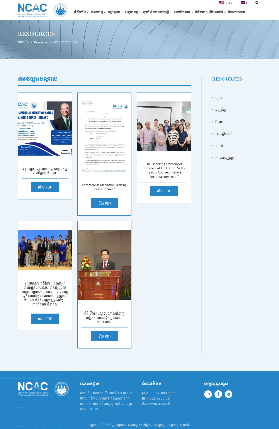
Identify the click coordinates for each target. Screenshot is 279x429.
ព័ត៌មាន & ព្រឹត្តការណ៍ (209, 12)
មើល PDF (45, 187)
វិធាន (218, 122)
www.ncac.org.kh (158, 403)
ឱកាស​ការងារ (236, 12)
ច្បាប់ (218, 98)
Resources (41, 42)
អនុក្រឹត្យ (220, 110)
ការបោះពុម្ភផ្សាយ (226, 158)
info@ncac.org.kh (158, 398)
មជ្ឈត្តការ (114, 12)
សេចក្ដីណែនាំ (224, 134)
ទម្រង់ (219, 146)
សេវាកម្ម (97, 12)
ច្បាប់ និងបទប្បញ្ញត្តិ (156, 12)
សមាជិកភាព (182, 12)
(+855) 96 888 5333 (161, 393)
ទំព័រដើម (23, 42)
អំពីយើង (80, 12)
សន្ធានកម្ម (132, 12)
